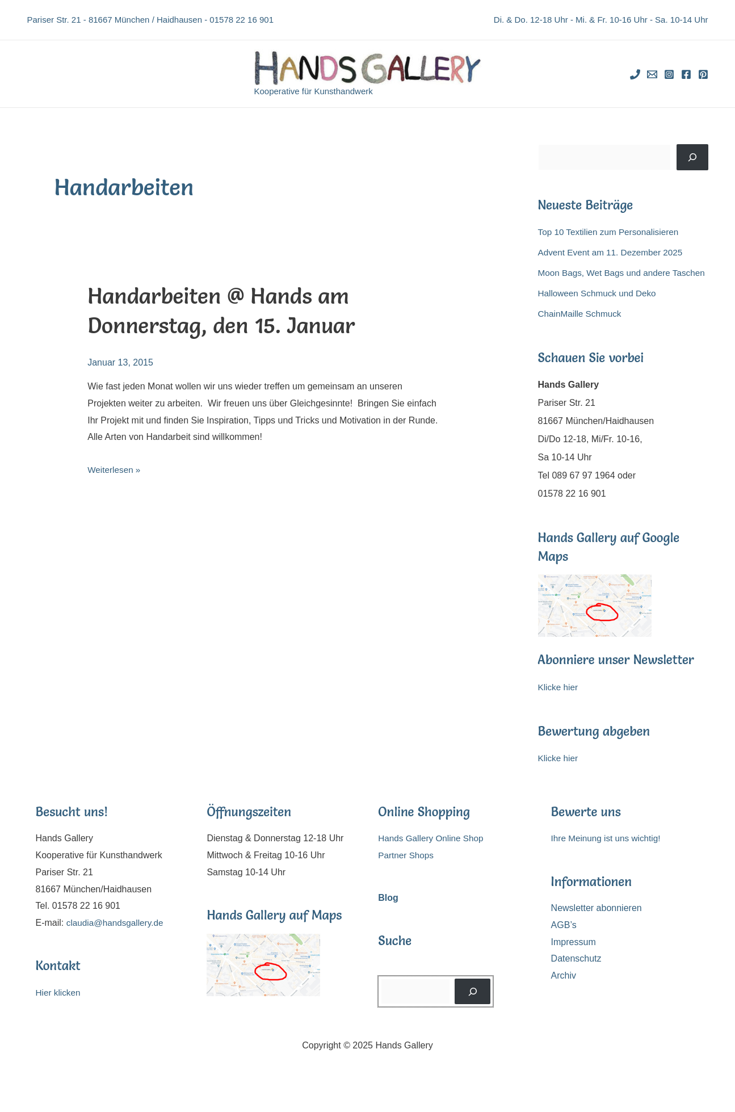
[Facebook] (686, 74)
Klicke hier (559, 705)
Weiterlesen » (115, 470)
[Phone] (635, 74)
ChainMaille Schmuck (581, 332)
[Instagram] (669, 74)
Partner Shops (407, 873)
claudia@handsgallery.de (117, 941)
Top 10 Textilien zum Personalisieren (611, 232)
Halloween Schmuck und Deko (600, 311)
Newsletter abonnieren (596, 926)
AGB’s (564, 943)
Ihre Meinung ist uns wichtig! (608, 856)
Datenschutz (576, 976)
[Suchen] (692, 157)
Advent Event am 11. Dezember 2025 (614, 252)
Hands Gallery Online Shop (433, 856)
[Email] (652, 74)
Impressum (573, 960)
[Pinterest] (703, 74)
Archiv (563, 993)
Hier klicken (59, 1011)
